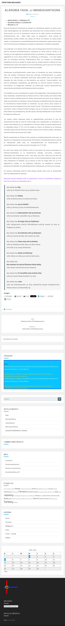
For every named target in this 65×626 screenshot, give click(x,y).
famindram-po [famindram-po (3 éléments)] (8, 492)
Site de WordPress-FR (12, 472)
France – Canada (10, 534)
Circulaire (8, 522)
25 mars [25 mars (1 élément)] (5, 489)
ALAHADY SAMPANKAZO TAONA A (16, 431)
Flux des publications (12, 464)
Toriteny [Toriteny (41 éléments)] (8, 502)
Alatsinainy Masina (11, 427)
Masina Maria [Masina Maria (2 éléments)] (46, 495)
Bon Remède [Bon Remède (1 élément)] (39, 489)
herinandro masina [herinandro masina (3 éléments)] (32, 492)
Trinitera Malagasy (11, 2)
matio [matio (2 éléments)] (52, 495)
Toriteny (9, 309)
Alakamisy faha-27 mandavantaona (32, 321)
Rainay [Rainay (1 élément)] (19, 498)
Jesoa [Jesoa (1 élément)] (52, 492)
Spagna (7, 538)
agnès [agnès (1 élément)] (13, 489)
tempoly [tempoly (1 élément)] (52, 498)
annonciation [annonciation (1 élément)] (23, 489)
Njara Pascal (33, 14)
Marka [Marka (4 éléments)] (37, 495)
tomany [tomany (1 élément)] (55, 498)
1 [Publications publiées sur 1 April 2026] (29, 557)
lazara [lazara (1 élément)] (26, 495)
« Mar (5, 571)
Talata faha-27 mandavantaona (32, 329)
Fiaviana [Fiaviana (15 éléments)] (23, 491)
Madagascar (9, 526)
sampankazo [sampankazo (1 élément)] (24, 498)
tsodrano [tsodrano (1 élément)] (16, 502)
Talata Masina (10, 423)
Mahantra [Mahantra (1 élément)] (33, 495)
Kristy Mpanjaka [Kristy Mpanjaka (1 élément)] (17, 495)
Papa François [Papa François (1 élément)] (14, 498)
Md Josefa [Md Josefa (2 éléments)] (56, 495)
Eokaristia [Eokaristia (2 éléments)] (50, 489)
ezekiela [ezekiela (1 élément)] (55, 489)
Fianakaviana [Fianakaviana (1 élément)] (15, 492)
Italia (7, 530)
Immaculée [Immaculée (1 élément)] (40, 492)
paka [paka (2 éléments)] (10, 499)
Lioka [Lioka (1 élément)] (29, 495)
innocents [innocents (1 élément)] (45, 492)
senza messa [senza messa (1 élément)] (29, 498)
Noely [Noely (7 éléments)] (6, 498)
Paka (7, 415)
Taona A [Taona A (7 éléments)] (36, 498)
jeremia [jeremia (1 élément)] (49, 492)
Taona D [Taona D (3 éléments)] (47, 499)
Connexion (8, 460)
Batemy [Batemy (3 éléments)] (34, 489)
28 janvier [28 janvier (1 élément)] (9, 489)
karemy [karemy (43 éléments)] (9, 495)
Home (7, 518)
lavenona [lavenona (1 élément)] (23, 495)
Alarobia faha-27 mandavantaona (32, 10)
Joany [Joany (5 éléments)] (56, 492)
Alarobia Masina (10, 419)
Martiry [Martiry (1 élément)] (41, 495)
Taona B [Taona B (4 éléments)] (42, 499)
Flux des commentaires (13, 468)
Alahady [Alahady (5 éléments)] (17, 489)
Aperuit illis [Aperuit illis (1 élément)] (29, 489)
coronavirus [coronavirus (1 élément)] (45, 489)
